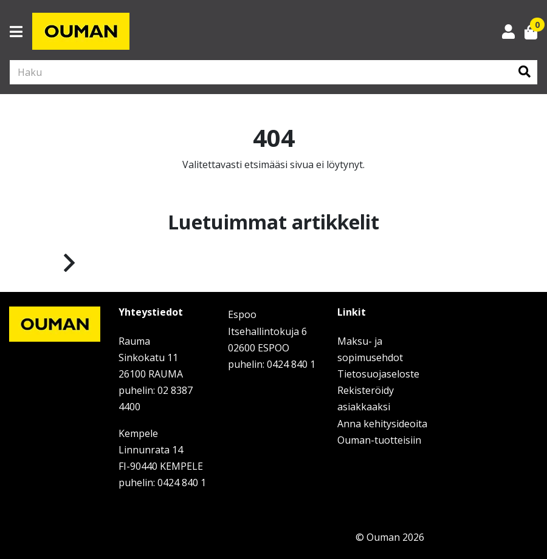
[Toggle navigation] (21, 31)
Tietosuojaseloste (378, 374)
